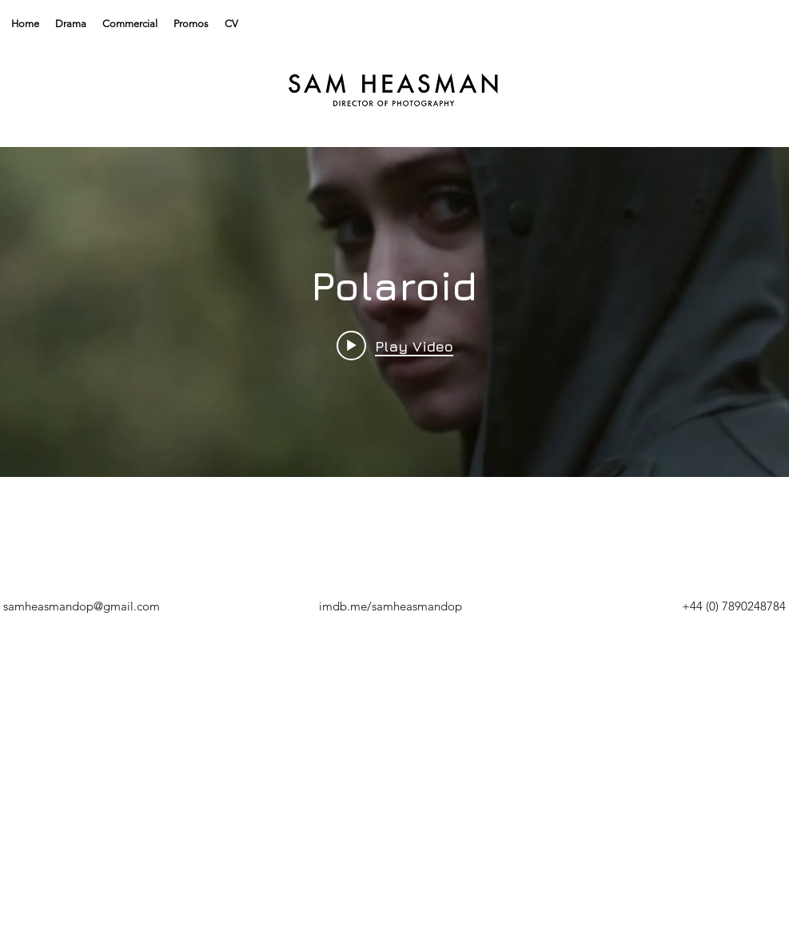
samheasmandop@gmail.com (81, 606)
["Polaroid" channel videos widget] (394, 312)
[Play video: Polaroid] (395, 345)
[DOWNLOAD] (401, 606)
